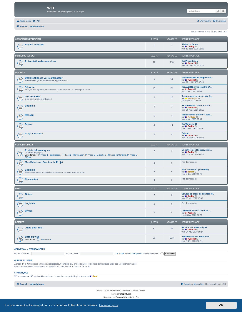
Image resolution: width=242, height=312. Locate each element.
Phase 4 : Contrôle (116, 155)
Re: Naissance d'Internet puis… (197, 115)
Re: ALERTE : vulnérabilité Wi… (197, 87)
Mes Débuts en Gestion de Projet (44, 162)
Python (185, 133)
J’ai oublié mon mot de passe (128, 253)
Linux (18, 189)
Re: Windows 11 (189, 124)
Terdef (191, 172)
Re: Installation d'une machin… (197, 105)
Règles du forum (34, 44)
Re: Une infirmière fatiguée (195, 227)
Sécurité (30, 87)
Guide (28, 194)
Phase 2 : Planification (72, 155)
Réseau (29, 115)
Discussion (31, 179)
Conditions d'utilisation (28, 39)
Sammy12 (192, 98)
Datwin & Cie (44, 239)
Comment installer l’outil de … (196, 211)
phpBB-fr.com (125, 294)
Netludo (192, 117)
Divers (28, 124)
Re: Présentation (190, 61)
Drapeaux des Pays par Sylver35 (117, 297)
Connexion (20, 249)
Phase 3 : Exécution (95, 155)
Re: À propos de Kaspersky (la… (197, 96)
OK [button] (221, 305)
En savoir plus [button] (108, 305)
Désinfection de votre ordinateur (44, 78)
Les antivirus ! (33, 96)
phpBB (112, 291)
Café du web (32, 236)
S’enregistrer (37, 249)
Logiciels (30, 105)
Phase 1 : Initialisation (49, 155)
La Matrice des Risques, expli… (197, 150)
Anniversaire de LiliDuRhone (195, 236)
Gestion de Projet (25, 145)
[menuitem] (36, 21)
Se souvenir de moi (153, 253)
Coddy (191, 46)
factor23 (192, 63)
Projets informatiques (37, 150)
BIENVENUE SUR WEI (25, 56)
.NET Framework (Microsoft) (195, 169)
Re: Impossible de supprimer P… (197, 78)
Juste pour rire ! (34, 227)
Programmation (34, 133)
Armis (191, 89)
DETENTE (19, 222)
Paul (95, 276)
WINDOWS (20, 73)
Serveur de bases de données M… (198, 194)
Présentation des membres (40, 61)
